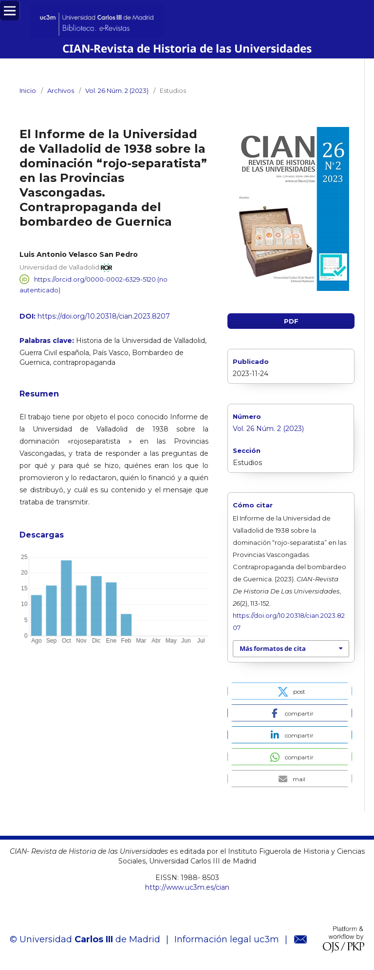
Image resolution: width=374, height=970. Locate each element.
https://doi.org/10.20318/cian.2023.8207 (103, 316)
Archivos (60, 90)
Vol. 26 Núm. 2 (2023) (117, 90)
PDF (291, 321)
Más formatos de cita (273, 648)
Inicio (27, 90)
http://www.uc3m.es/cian (187, 887)
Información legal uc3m (226, 939)
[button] (289, 691)
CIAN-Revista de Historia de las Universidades (187, 48)
